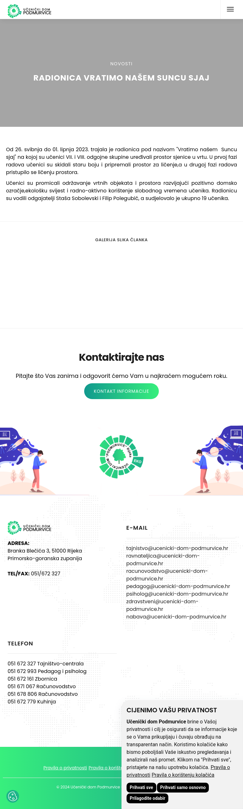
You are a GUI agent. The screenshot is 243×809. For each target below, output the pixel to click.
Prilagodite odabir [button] (147, 798)
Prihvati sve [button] (141, 787)
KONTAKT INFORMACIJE (121, 391)
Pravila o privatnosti (65, 768)
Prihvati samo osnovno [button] (183, 787)
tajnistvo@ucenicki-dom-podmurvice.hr (177, 548)
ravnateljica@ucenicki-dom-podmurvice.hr (163, 559)
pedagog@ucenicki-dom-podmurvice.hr (178, 586)
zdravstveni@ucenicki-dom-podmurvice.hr (162, 605)
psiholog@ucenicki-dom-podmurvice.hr (177, 594)
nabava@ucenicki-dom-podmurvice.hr (176, 616)
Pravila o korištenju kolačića (183, 775)
